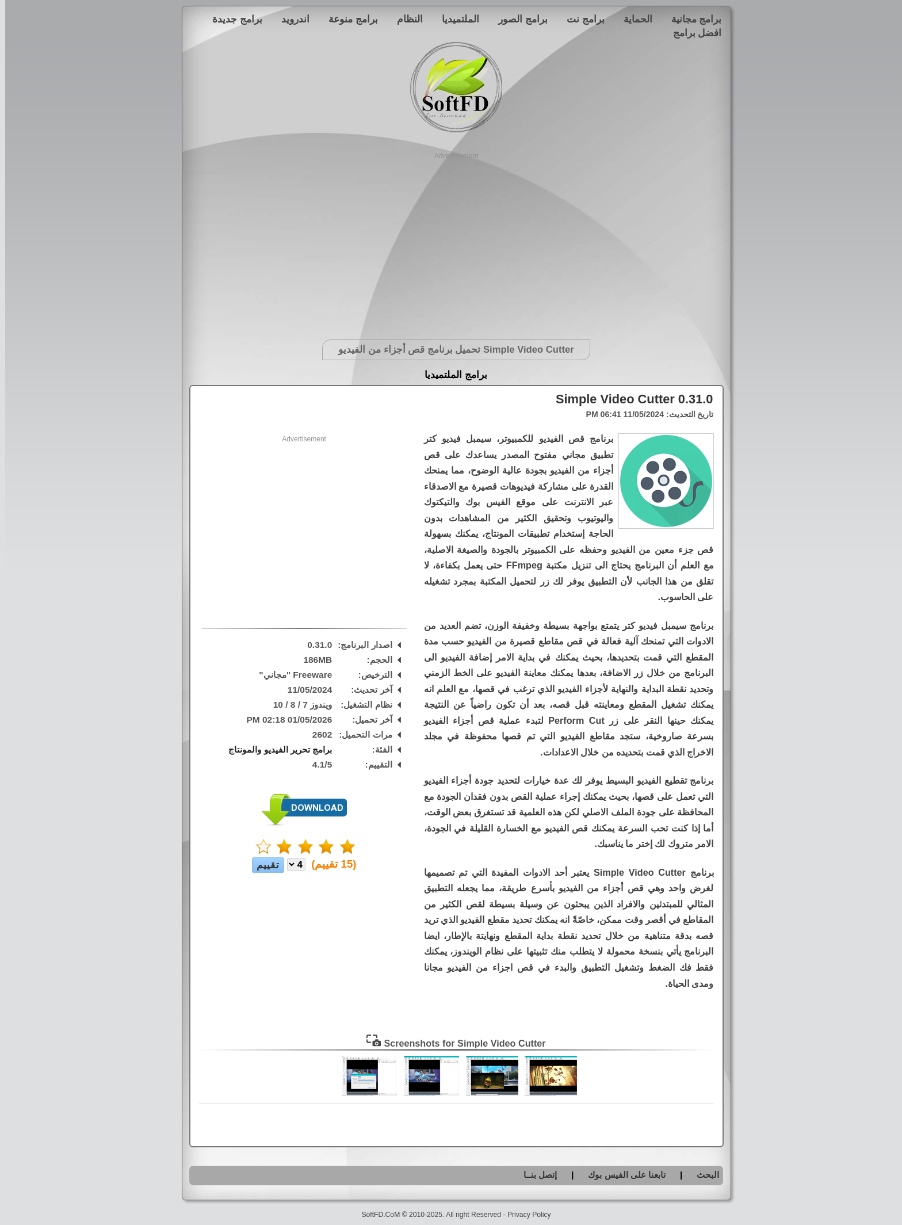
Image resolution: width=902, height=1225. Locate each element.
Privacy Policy (524, 1215)
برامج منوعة (348, 19)
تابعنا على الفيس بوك (621, 1175)
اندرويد (290, 19)
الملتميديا (455, 19)
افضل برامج (692, 33)
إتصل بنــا (535, 1175)
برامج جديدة (232, 19)
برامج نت (580, 19)
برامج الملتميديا (450, 374)
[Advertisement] (451, 241)
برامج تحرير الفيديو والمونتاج (275, 749)
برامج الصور (517, 19)
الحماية (632, 19)
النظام (405, 19)
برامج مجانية (691, 19)
